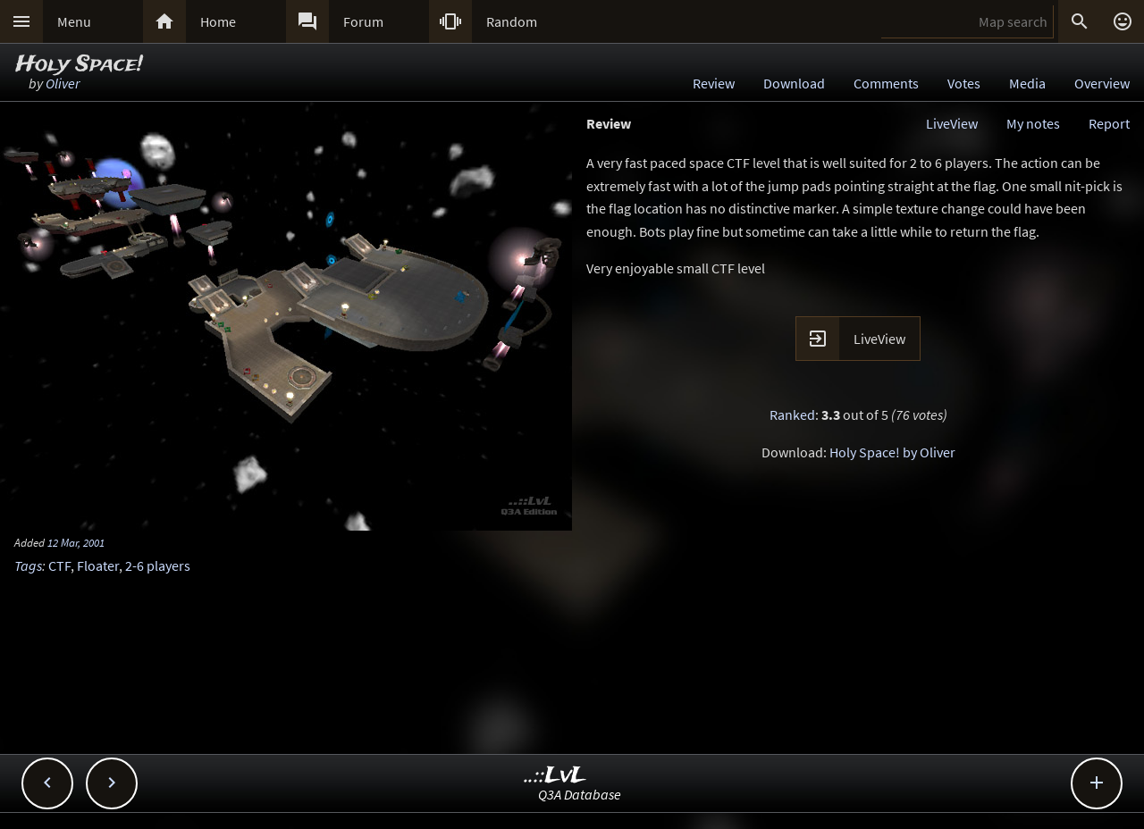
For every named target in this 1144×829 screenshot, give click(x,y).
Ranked (792, 414)
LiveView (952, 123)
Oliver (63, 83)
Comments (886, 83)
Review (714, 83)
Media (1027, 83)
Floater (98, 565)
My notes (1033, 123)
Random (511, 21)
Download (794, 83)
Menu (74, 21)
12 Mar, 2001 (76, 542)
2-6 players (157, 565)
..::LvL (555, 775)
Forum (363, 21)
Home (218, 21)
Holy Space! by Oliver (892, 452)
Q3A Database (579, 794)
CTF (59, 565)
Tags (28, 565)
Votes (963, 83)
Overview (1102, 83)
